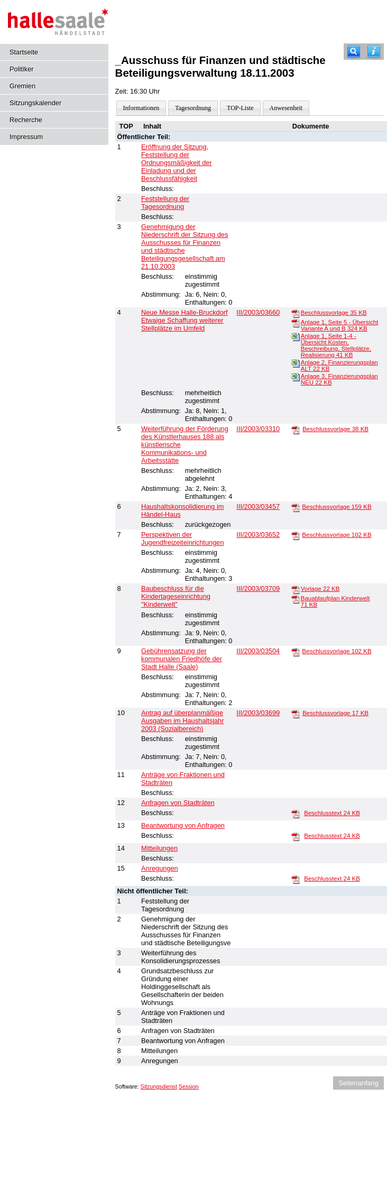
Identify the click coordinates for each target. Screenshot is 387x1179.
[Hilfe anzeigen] (374, 51)
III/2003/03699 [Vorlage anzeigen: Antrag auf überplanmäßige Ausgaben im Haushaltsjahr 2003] (258, 713)
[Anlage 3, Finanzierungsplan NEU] (295, 376)
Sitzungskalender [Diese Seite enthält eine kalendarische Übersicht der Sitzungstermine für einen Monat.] (35, 103)
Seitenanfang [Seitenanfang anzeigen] (358, 1083)
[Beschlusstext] (295, 813)
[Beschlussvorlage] (295, 313)
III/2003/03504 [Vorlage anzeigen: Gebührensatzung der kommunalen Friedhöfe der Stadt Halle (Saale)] (258, 651)
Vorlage (320, 589)
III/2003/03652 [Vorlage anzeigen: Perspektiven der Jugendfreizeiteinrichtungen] (258, 534)
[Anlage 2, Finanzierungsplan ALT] (295, 363)
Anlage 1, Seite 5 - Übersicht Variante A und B (340, 325)
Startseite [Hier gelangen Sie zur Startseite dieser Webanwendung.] (24, 52)
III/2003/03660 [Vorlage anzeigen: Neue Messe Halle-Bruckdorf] (258, 312)
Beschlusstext (332, 813)
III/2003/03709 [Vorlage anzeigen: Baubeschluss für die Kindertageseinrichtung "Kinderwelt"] (258, 588)
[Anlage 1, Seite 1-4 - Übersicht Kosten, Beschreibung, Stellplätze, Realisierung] (295, 336)
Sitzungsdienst (159, 1086)
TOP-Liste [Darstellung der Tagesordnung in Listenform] (240, 108)
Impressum (26, 137)
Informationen (141, 108)
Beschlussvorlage (334, 312)
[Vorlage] (295, 589)
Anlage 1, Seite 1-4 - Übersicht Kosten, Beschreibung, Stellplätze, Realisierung (336, 345)
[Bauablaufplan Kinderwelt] (295, 599)
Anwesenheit (286, 108)
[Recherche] (354, 51)
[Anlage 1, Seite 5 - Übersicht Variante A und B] (295, 322)
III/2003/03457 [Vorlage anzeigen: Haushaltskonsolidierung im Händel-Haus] (258, 506)
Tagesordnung (193, 108)
